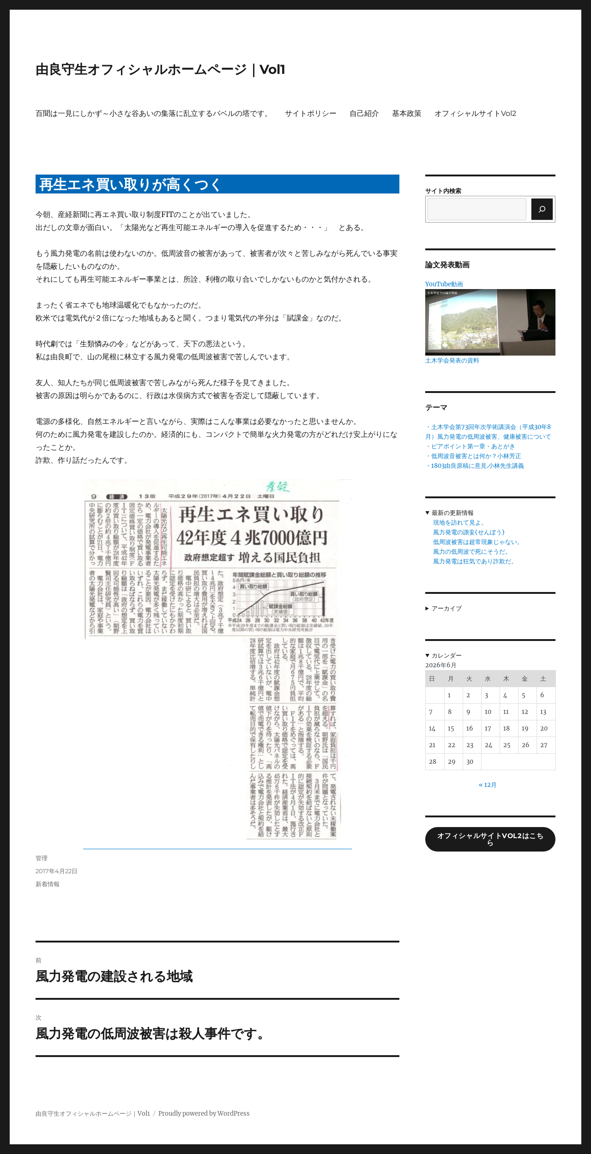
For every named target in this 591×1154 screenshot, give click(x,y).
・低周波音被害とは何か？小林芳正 (473, 456)
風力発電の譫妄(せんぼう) (469, 532)
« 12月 (488, 785)
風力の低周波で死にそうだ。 (472, 552)
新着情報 (48, 884)
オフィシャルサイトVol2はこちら (490, 839)
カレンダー (447, 655)
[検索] (542, 209)
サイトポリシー (311, 113)
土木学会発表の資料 (452, 360)
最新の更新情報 (453, 513)
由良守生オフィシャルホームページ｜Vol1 (160, 69)
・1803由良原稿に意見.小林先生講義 (474, 466)
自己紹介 (364, 113)
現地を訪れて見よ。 (460, 522)
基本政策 (407, 113)
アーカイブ (447, 608)
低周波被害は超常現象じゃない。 (478, 542)
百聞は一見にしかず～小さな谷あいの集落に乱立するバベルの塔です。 (154, 113)
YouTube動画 (444, 284)
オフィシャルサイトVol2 (475, 113)
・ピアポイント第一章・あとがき (470, 446)
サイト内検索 (443, 191)
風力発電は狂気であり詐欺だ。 (475, 561)
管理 (42, 858)
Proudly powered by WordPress (204, 1114)
